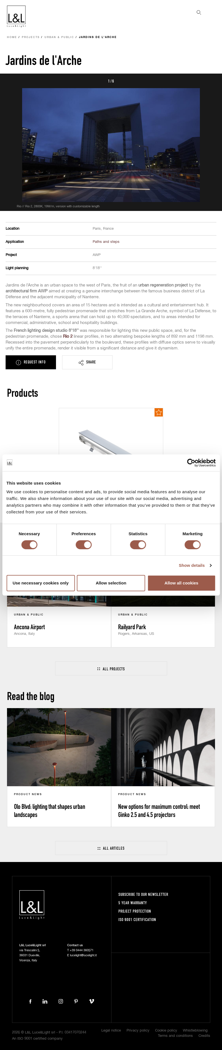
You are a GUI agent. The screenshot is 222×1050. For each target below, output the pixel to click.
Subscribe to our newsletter (143, 894)
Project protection (134, 911)
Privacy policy (138, 1030)
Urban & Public (59, 37)
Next (211, 80)
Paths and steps (106, 242)
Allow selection (111, 583)
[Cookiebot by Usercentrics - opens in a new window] (191, 463)
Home (12, 37)
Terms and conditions (175, 1036)
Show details (192, 565)
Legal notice (111, 1030)
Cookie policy (166, 1030)
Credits (204, 1036)
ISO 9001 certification (137, 919)
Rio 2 (68, 336)
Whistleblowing (195, 1030)
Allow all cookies (181, 583)
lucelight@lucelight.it (83, 955)
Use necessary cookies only (41, 583)
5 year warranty (132, 903)
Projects (31, 37)
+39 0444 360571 (82, 950)
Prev (10, 80)
